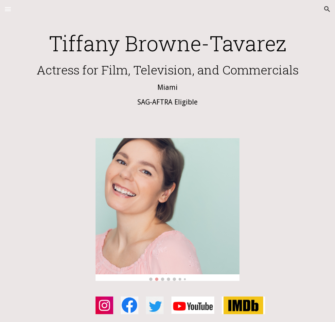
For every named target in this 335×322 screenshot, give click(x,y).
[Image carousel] (168, 209)
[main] (168, 74)
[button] (8, 9)
